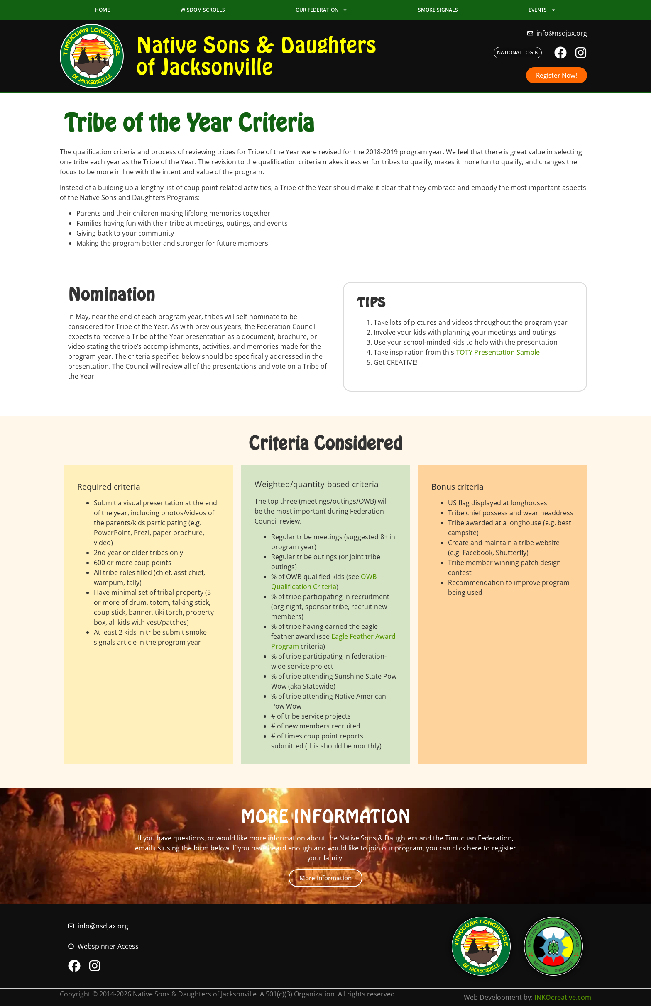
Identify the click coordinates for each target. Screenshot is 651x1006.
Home (102, 9)
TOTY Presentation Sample (498, 352)
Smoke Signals (438, 9)
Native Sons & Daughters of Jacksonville (256, 56)
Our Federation (322, 10)
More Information (325, 878)
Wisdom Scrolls (203, 9)
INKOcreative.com (562, 997)
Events (542, 10)
